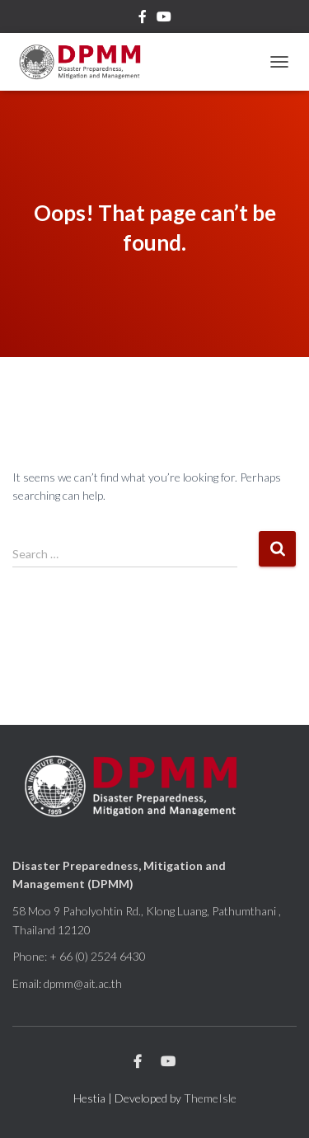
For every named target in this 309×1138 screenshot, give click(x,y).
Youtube (164, 19)
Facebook (142, 19)
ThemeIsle (210, 1098)
